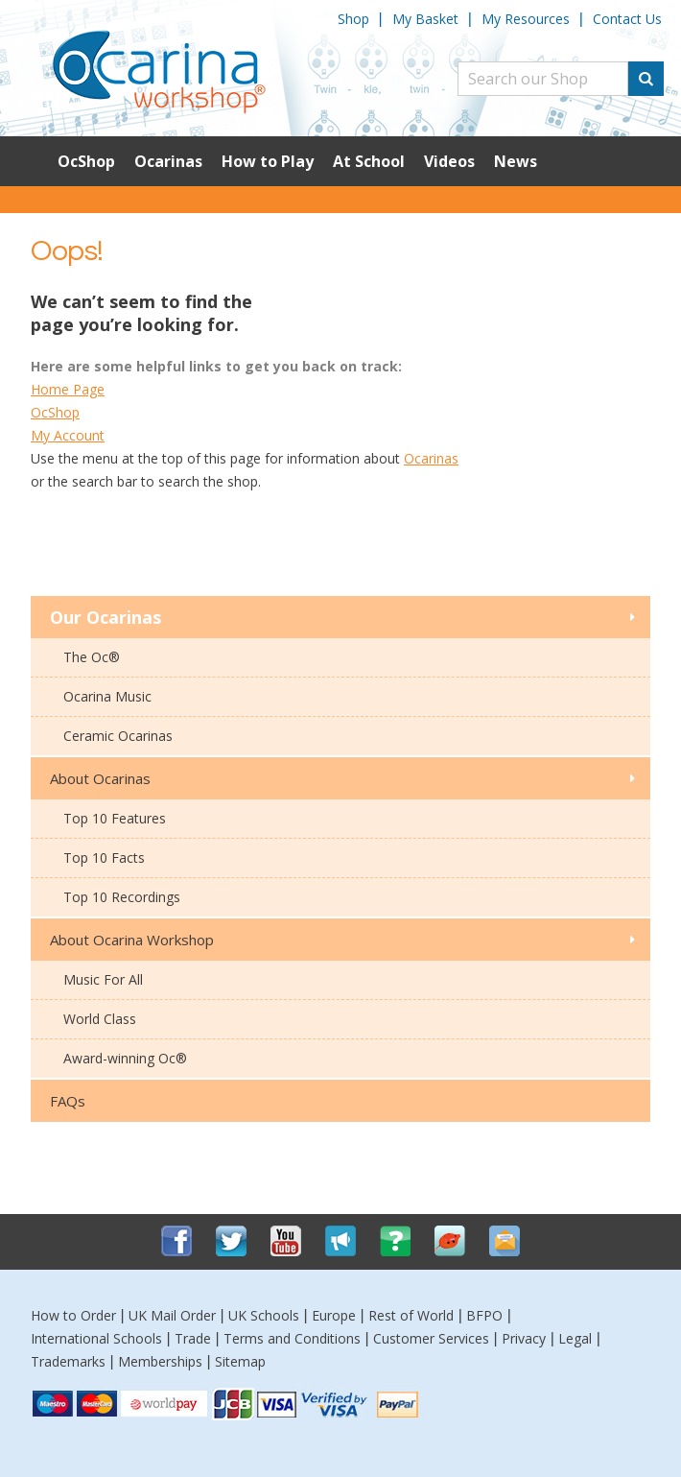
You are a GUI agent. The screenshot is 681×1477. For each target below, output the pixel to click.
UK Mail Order (172, 1315)
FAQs (67, 1100)
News (515, 161)
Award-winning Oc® (125, 1058)
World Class (99, 1019)
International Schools (96, 1338)
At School (369, 161)
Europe (334, 1315)
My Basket (425, 19)
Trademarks (68, 1361)
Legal (575, 1338)
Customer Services (431, 1338)
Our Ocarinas (105, 617)
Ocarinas (168, 161)
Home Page (68, 389)
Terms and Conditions (292, 1338)
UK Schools (263, 1315)
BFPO (484, 1315)
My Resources (525, 19)
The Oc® (91, 657)
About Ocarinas (100, 778)
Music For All (103, 979)
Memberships (160, 1361)
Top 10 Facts (104, 857)
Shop (353, 19)
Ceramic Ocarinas (118, 736)
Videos (449, 161)
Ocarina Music (107, 696)
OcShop (86, 161)
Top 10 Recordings (121, 897)
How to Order (73, 1315)
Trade (193, 1338)
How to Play (268, 161)
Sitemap (240, 1361)
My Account (68, 435)
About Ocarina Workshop (132, 939)
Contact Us (627, 19)
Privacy (524, 1338)
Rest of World (411, 1315)
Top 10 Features (114, 818)
